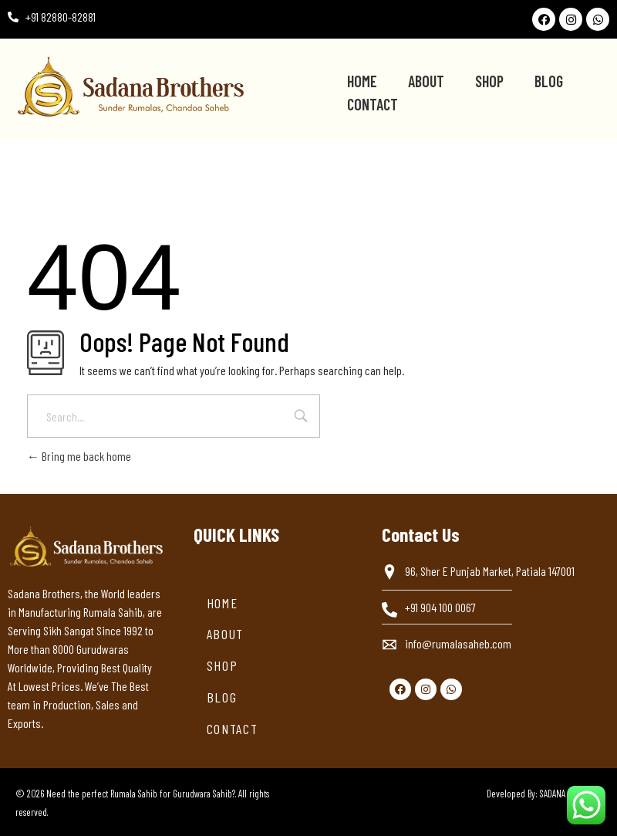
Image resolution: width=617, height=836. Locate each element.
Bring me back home (79, 455)
